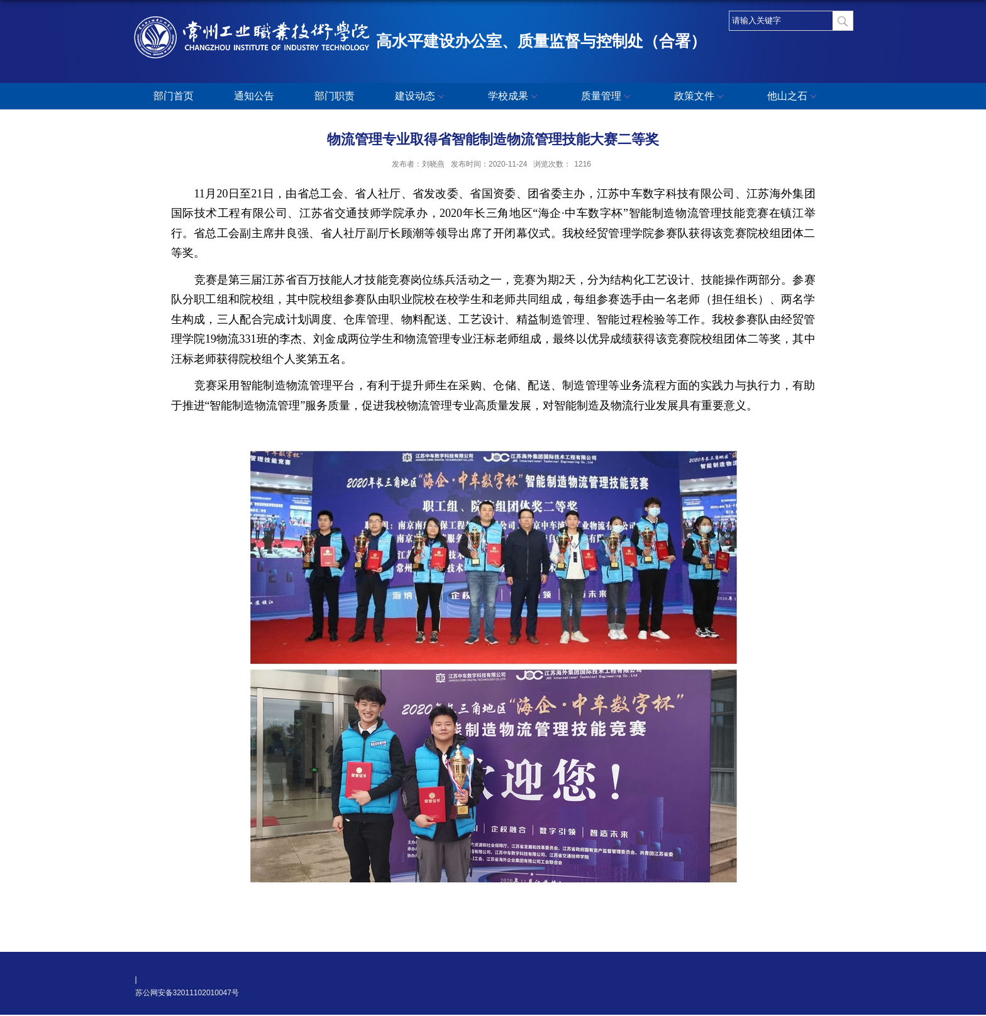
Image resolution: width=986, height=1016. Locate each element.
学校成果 (514, 97)
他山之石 (793, 97)
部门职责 (334, 96)
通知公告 (254, 96)
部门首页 (173, 96)
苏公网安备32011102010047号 (187, 992)
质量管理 (607, 97)
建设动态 (421, 97)
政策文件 (700, 97)
